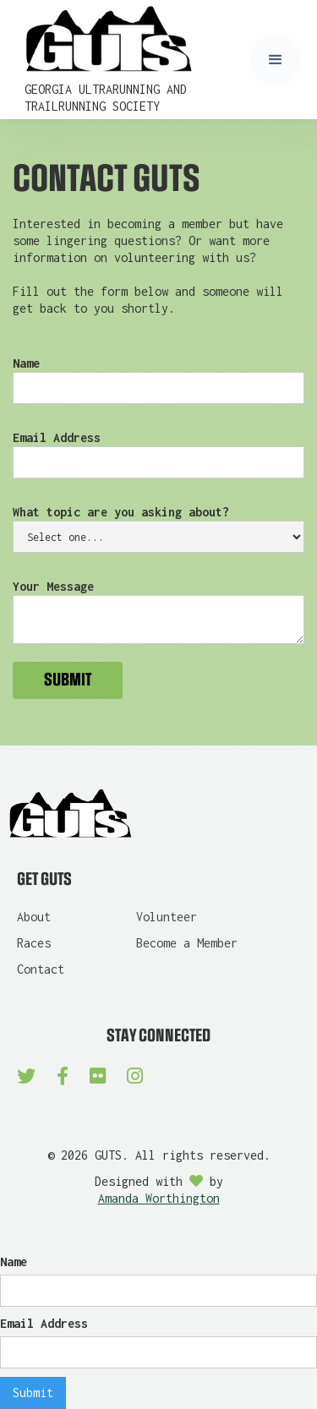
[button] (275, 60)
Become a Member (187, 943)
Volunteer (166, 916)
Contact (40, 969)
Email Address (57, 437)
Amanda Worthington (159, 1198)
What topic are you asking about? (121, 512)
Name (26, 363)
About (34, 916)
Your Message (53, 586)
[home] (133, 59)
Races (34, 943)
